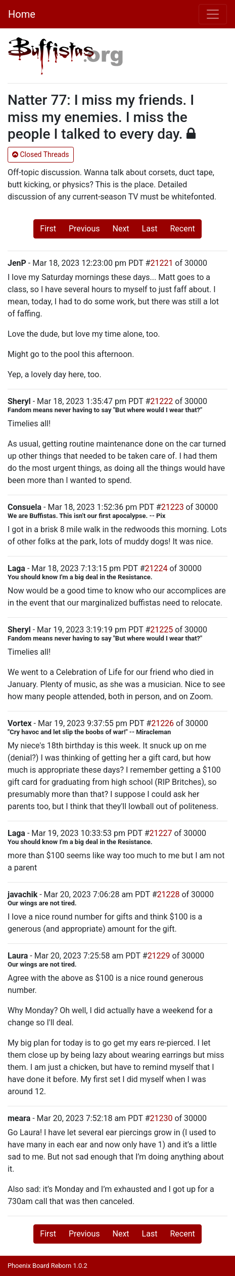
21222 (161, 401)
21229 (159, 956)
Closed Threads (40, 154)
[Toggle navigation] (213, 14)
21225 (161, 629)
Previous (84, 228)
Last (150, 228)
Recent (182, 228)
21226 (162, 723)
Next (121, 228)
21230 (161, 1118)
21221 (161, 263)
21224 (156, 568)
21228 (168, 894)
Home (21, 14)
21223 (172, 507)
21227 (160, 833)
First (48, 228)
